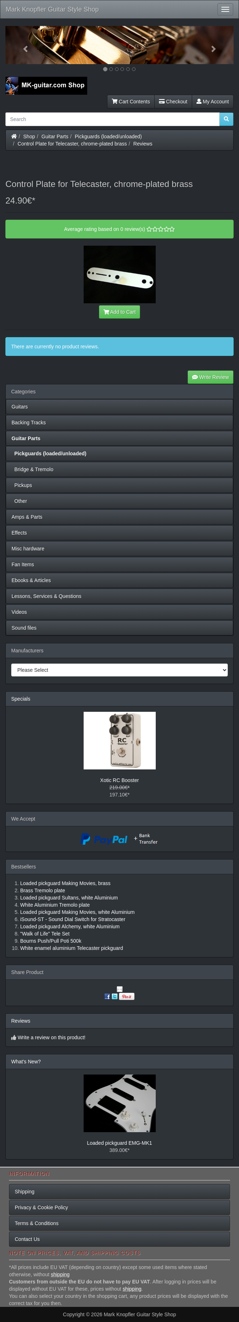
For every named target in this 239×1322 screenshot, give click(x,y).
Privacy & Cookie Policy (41, 1207)
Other (19, 501)
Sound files (24, 628)
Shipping (25, 1191)
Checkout (173, 101)
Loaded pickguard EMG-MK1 (119, 1143)
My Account (212, 101)
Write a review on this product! (51, 1037)
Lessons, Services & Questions (46, 596)
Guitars (20, 407)
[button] (22, 45)
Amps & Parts (27, 517)
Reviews (142, 144)
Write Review (210, 377)
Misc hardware (28, 548)
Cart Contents (131, 101)
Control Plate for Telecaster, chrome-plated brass (72, 144)
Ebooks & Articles (31, 580)
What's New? (26, 1061)
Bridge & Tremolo (32, 469)
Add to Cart (119, 312)
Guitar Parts (54, 136)
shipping (60, 1274)
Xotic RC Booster (119, 780)
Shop (29, 136)
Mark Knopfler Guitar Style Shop (52, 9)
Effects (19, 533)
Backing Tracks (29, 422)
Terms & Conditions (36, 1223)
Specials (20, 699)
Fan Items (23, 564)
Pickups (22, 485)
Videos (19, 612)
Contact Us (27, 1239)
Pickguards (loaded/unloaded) (108, 136)
